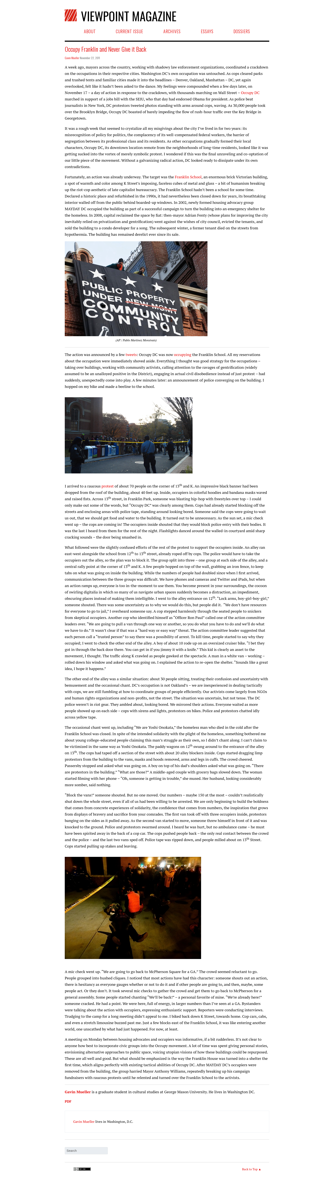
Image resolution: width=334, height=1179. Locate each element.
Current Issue (129, 31)
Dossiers (241, 31)
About (90, 31)
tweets (131, 354)
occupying (182, 354)
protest (108, 486)
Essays (207, 31)
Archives (172, 31)
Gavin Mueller (72, 58)
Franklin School (188, 176)
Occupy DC (250, 92)
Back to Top (250, 1169)
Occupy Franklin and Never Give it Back (105, 49)
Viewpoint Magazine (128, 15)
